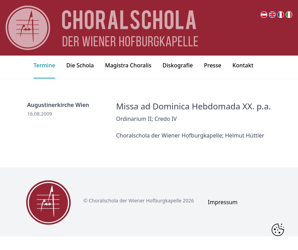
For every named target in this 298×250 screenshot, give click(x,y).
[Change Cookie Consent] (278, 230)
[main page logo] (102, 28)
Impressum (223, 202)
